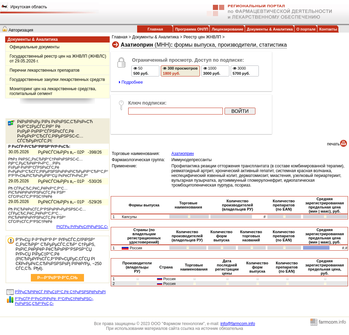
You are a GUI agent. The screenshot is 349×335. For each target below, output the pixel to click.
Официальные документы (34, 47)
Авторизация (21, 30)
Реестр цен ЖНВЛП (202, 37)
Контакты (328, 29)
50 (140, 70)
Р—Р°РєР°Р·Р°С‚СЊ (57, 277)
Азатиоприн (182, 153)
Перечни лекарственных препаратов (45, 70)
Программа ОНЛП (191, 29)
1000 (211, 70)
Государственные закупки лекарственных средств (57, 79)
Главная (155, 29)
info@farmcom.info (237, 323)
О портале (306, 29)
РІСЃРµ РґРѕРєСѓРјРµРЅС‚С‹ (82, 227)
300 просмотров (180, 70)
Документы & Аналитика (270, 29)
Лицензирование (227, 29)
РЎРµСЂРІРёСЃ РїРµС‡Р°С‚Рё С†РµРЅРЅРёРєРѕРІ (60, 292)
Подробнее (131, 82)
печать (333, 144)
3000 (241, 70)
